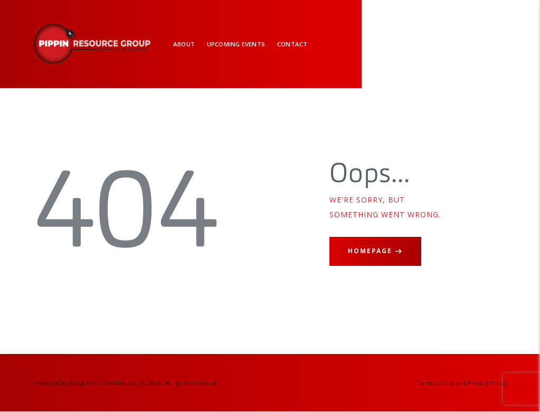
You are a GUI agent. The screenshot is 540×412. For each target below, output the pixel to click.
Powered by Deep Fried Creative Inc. (85, 383)
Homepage (370, 250)
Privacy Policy (488, 383)
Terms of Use (435, 383)
